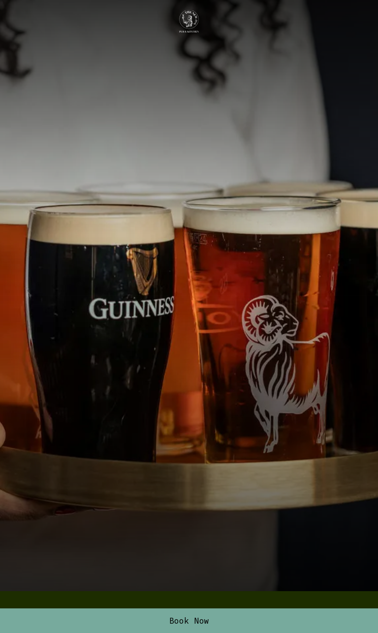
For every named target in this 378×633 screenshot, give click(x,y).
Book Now (189, 620)
